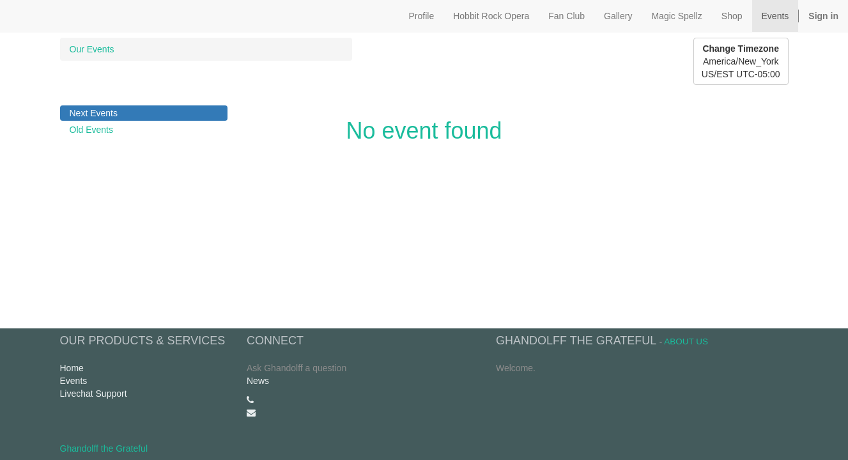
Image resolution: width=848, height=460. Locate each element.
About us (686, 341)
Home (72, 368)
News (258, 381)
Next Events (94, 113)
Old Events (91, 130)
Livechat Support (93, 393)
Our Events (92, 49)
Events (74, 381)
